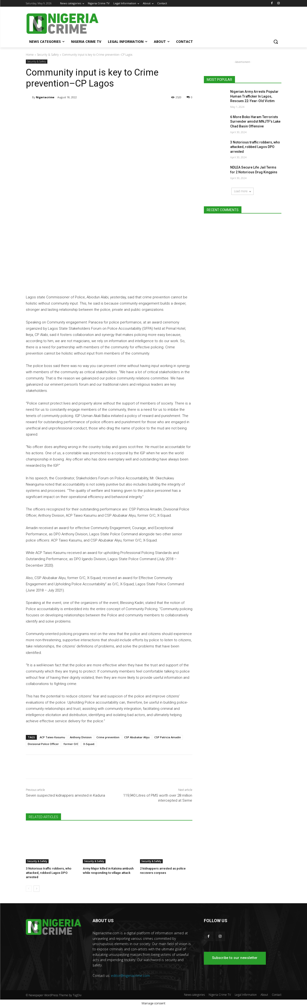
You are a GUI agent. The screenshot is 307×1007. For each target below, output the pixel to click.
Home (30, 55)
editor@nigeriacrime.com (130, 975)
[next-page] (36, 889)
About (264, 995)
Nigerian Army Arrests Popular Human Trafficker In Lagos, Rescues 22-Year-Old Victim (254, 96)
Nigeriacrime (45, 97)
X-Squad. (89, 744)
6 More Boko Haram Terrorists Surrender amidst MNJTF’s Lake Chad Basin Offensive (255, 121)
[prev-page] (29, 889)
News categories (194, 995)
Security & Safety (48, 55)
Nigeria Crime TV (220, 995)
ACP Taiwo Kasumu (52, 737)
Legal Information (246, 995)
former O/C (71, 744)
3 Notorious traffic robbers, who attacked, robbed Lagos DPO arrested (48, 873)
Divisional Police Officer (43, 744)
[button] (275, 41)
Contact (276, 995)
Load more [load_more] (242, 191)
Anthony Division (81, 737)
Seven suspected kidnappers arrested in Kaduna (65, 795)
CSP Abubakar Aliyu (137, 737)
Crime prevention (107, 737)
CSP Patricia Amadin (167, 737)
